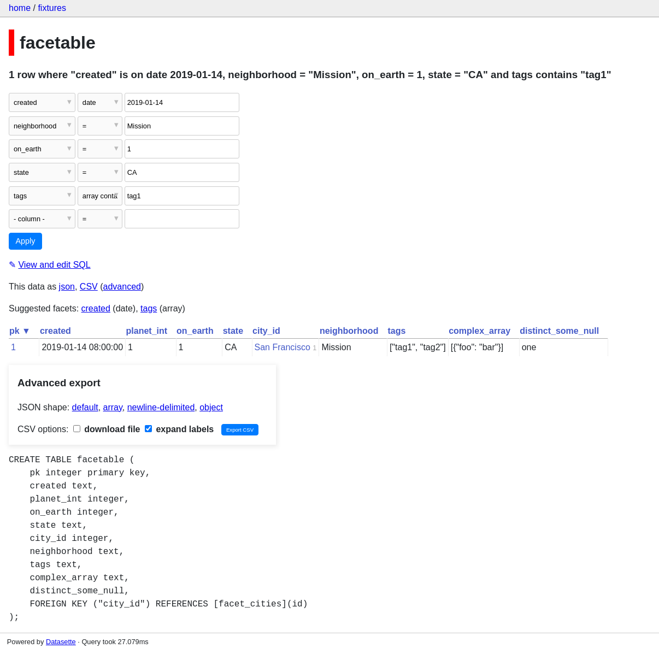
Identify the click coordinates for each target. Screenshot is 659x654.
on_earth (195, 330)
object (211, 407)
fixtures (52, 8)
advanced (122, 286)
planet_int (147, 330)
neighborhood (349, 330)
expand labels (179, 429)
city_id (266, 330)
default (85, 407)
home (20, 8)
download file (106, 429)
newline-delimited (161, 407)
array (112, 407)
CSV (89, 286)
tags (148, 308)
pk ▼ (20, 330)
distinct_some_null (559, 330)
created (95, 308)
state (233, 330)
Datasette (61, 642)
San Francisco (282, 347)
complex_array (479, 330)
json (67, 286)
